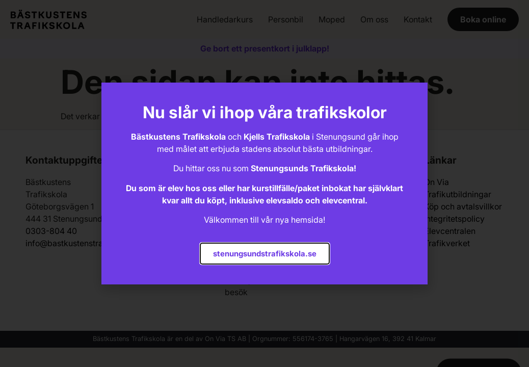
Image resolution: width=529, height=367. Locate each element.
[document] (264, 183)
